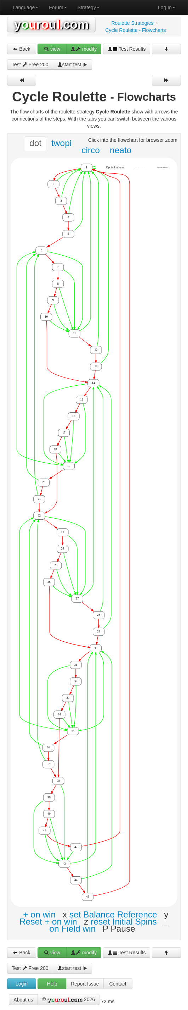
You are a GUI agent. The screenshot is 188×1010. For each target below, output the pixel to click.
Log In (166, 7)
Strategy (88, 7)
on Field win (72, 928)
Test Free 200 (30, 64)
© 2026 (68, 1000)
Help (52, 984)
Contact (117, 984)
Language (25, 7)
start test (72, 64)
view (52, 49)
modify (84, 49)
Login (22, 984)
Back (21, 49)
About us (23, 1000)
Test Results (127, 49)
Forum (58, 7)
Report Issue (85, 984)
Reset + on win (48, 921)
